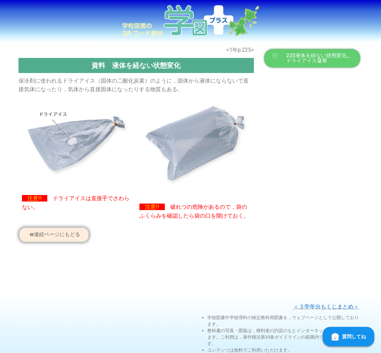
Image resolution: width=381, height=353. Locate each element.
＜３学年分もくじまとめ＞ (326, 306)
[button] (312, 58)
